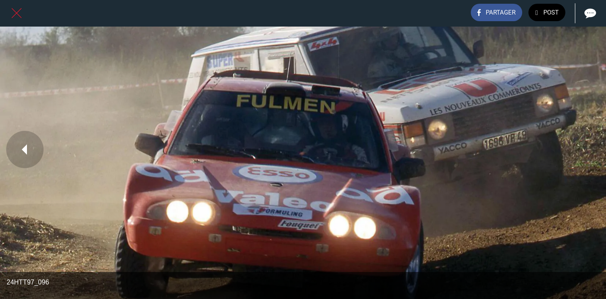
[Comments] (589, 13)
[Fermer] (17, 13)
